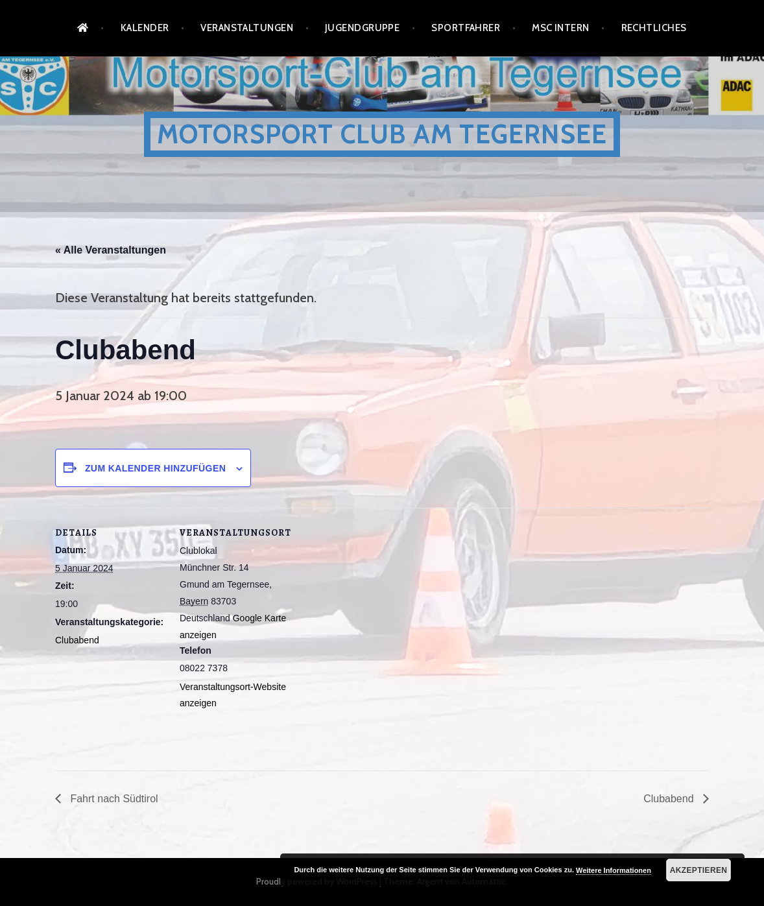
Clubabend (77, 640)
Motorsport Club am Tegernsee (382, 134)
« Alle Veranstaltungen (110, 250)
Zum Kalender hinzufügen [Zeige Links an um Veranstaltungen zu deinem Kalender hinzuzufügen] (155, 468)
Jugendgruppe (362, 28)
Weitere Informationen (613, 870)
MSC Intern (561, 28)
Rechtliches (654, 28)
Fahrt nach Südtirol (112, 798)
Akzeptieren (699, 870)
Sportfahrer (465, 28)
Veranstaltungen (246, 28)
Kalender (145, 28)
